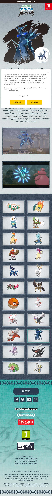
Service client (26, 456)
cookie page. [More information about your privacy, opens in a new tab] (13, 90)
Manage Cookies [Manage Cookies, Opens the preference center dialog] (24, 96)
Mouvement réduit (26, 2)
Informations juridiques (26, 463)
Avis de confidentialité (26, 461)
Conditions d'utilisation (26, 459)
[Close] (47, 72)
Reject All (17, 102)
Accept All (34, 102)
